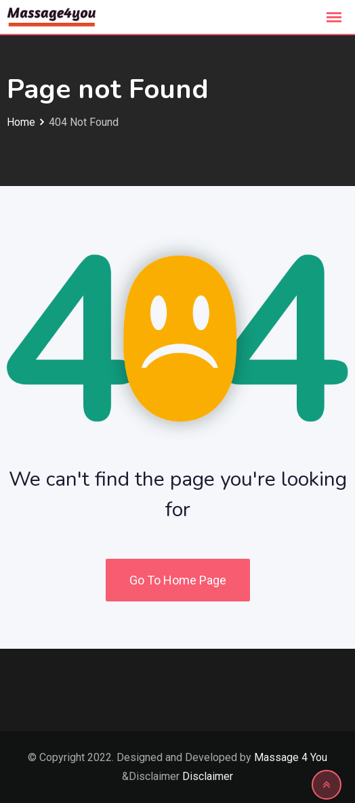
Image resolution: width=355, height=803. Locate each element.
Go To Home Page (177, 580)
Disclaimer (207, 776)
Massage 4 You (290, 757)
